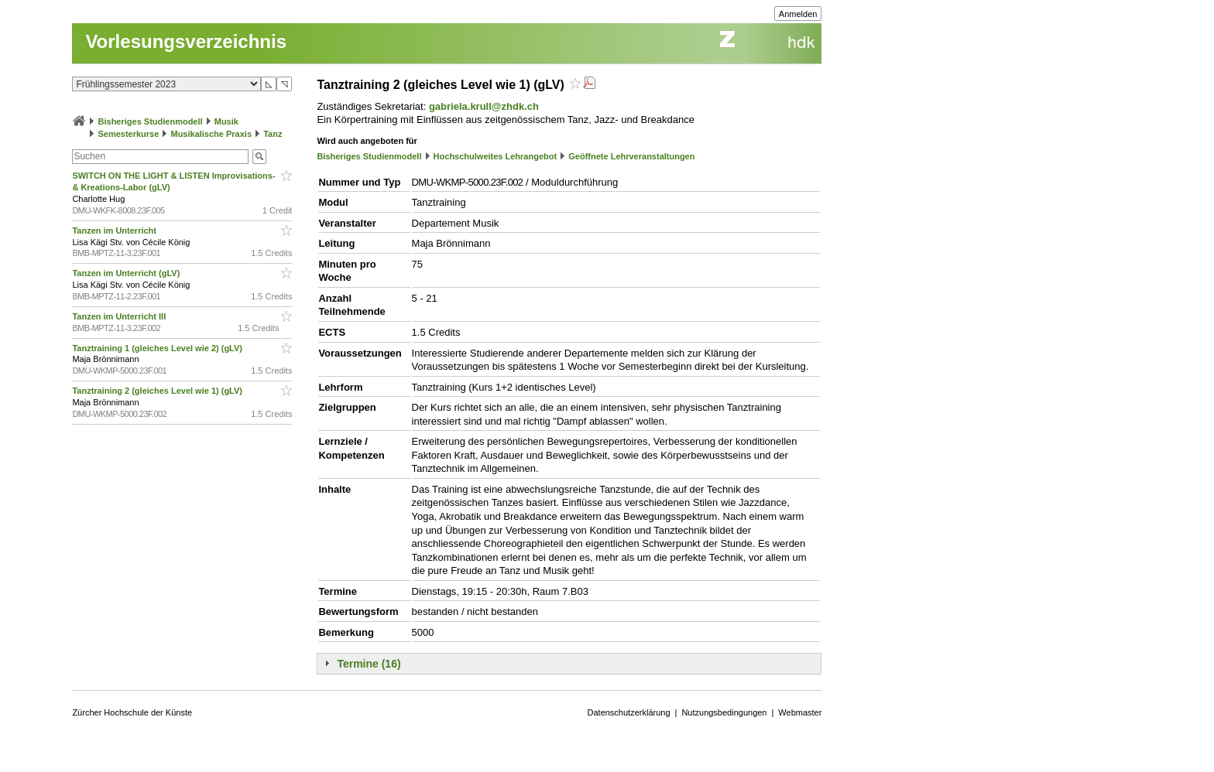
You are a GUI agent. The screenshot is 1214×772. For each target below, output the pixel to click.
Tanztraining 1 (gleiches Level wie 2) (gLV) (158, 348)
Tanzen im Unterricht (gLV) (127, 273)
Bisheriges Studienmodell (150, 121)
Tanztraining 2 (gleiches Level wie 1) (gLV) (158, 390)
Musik (226, 121)
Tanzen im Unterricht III (120, 316)
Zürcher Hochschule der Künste (132, 712)
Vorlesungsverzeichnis (185, 41)
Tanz (272, 133)
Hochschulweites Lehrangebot (495, 156)
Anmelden (798, 14)
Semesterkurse (128, 133)
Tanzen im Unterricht (115, 230)
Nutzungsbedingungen (723, 712)
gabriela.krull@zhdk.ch (484, 106)
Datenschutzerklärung (629, 712)
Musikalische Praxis (211, 133)
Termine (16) (368, 664)
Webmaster (799, 712)
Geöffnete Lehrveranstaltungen (631, 156)
